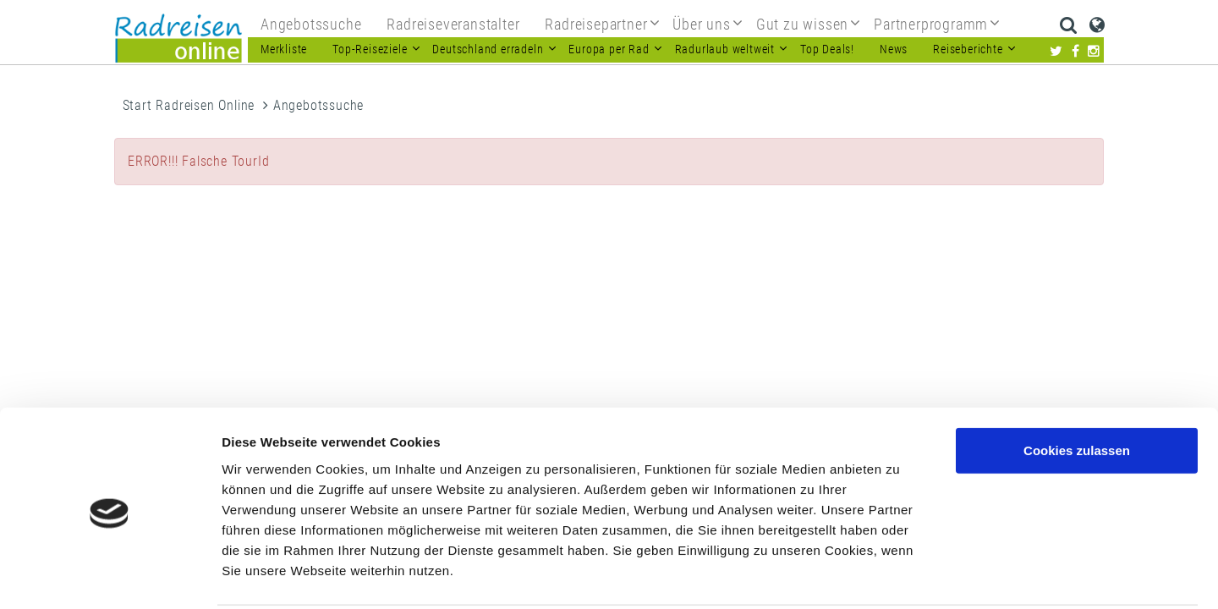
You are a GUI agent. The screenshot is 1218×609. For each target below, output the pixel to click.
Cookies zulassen (1076, 387)
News (894, 49)
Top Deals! (827, 49)
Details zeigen (899, 575)
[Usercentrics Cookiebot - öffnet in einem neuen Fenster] (110, 576)
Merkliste (284, 49)
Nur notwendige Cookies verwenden (1076, 449)
